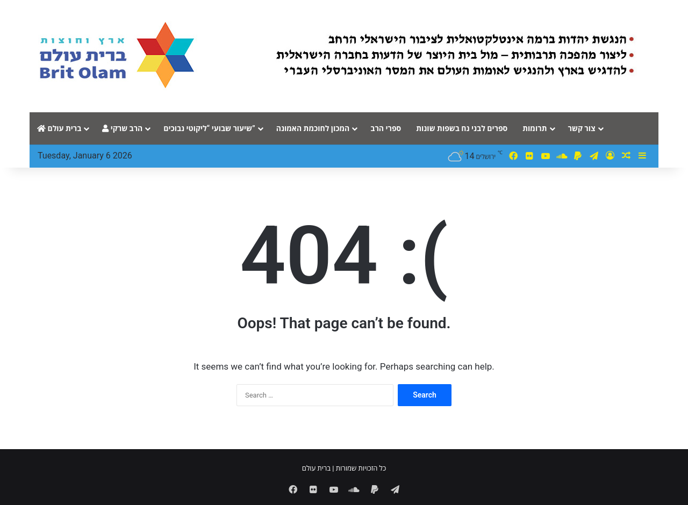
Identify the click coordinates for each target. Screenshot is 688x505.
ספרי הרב (385, 128)
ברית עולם (59, 128)
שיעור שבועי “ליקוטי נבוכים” (209, 128)
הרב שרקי (122, 128)
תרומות (534, 128)
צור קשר (582, 128)
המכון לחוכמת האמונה (313, 128)
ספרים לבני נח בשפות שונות (461, 128)
